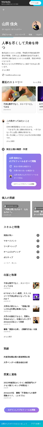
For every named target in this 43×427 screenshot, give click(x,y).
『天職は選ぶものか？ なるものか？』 (16, 210)
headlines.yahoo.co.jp (11, 74)
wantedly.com (11, 206)
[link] (16, 209)
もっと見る (37, 82)
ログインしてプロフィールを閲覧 (24, 184)
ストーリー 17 (20, 34)
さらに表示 (6, 70)
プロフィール (6, 34)
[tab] (6, 34)
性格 (30, 34)
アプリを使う (35, 3)
